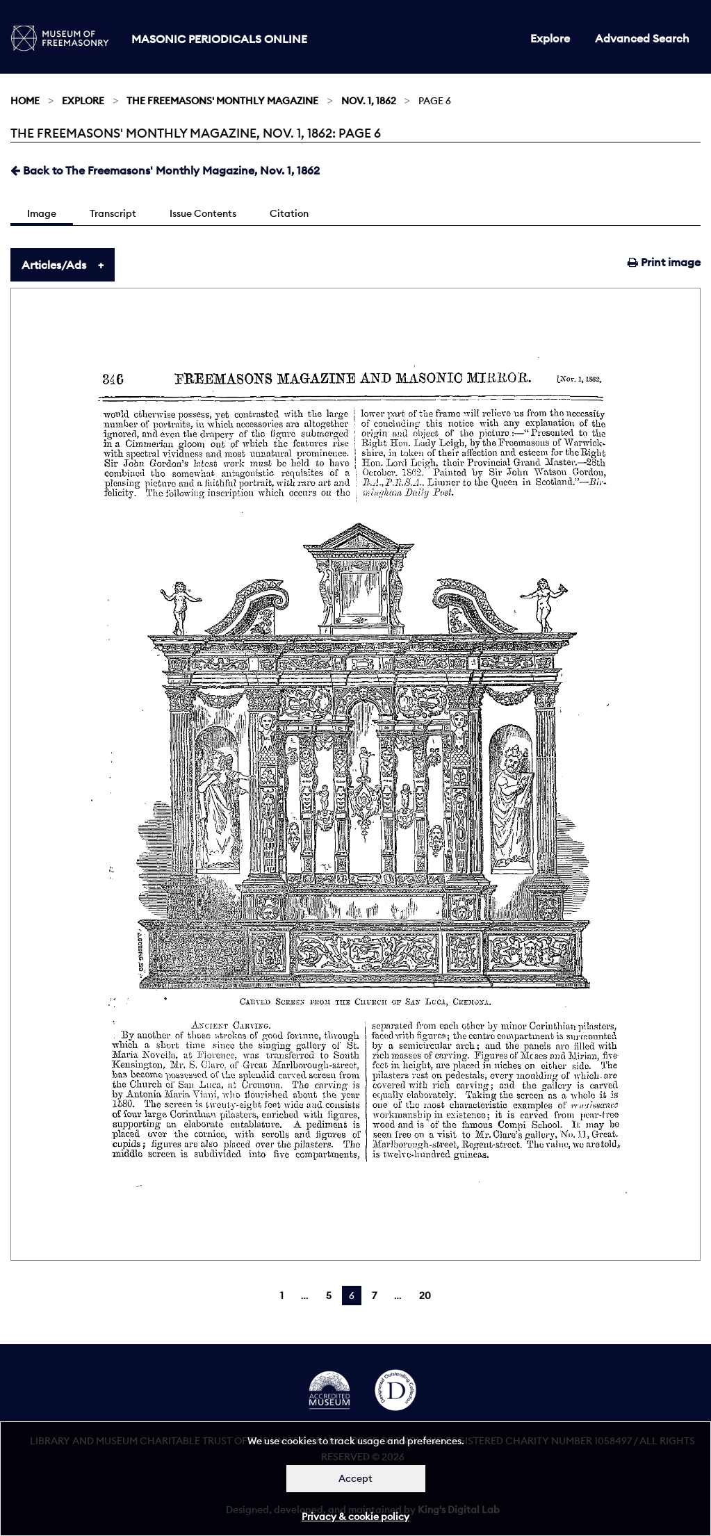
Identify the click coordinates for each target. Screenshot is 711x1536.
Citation (289, 213)
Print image (664, 262)
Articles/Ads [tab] (54, 265)
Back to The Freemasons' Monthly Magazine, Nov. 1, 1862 (165, 170)
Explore (550, 38)
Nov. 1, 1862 (368, 101)
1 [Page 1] (282, 1295)
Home (25, 101)
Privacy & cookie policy (355, 1516)
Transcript (113, 213)
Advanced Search (642, 38)
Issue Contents (203, 213)
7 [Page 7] (374, 1295)
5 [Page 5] (329, 1295)
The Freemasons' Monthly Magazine (222, 101)
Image (41, 213)
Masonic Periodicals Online (219, 39)
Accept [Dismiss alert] (355, 1478)
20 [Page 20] (425, 1295)
